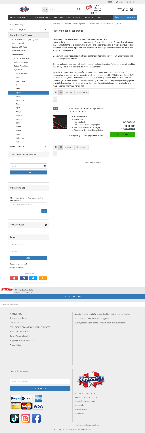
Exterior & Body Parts (40, 17)
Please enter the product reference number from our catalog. (26, 199)
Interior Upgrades (19, 43)
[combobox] (69, 92)
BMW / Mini (20, 81)
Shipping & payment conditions (22, 341)
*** (96, 13)
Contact (131, 17)
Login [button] (119, 2)
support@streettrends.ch (89, 425)
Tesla (18, 134)
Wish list (131, 2)
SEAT (18, 123)
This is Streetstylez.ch (18, 318)
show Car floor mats (22, 58)
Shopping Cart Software (63, 429)
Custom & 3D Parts (19, 47)
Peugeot (19, 111)
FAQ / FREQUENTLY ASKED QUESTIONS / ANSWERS (30, 327)
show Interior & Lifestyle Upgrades (25, 39)
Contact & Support (17, 323)
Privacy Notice (15, 345)
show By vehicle (22, 74)
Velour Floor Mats (21, 62)
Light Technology (18, 17)
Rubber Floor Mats (21, 66)
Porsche (19, 115)
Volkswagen (21, 138)
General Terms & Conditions (20, 336)
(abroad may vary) (96, 136)
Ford (18, 89)
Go (44, 211)
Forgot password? (17, 268)
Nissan (19, 104)
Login (28, 172)
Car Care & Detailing (20, 51)
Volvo (18, 142)
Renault (19, 119)
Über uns (119, 17)
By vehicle (18, 70)
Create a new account (18, 264)
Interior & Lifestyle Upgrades (67, 17)
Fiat (17, 85)
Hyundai (19, 93)
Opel (18, 108)
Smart (18, 130)
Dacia (18, 77)
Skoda (18, 127)
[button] (110, 2)
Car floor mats (17, 55)
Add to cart (122, 134)
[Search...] (45, 9)
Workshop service (93, 17)
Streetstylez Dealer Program (20, 331)
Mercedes (20, 100)
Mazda (18, 96)
